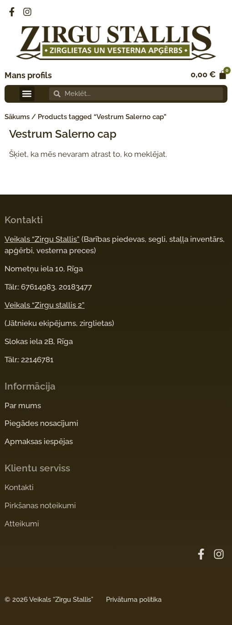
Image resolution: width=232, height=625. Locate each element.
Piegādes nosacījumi (41, 423)
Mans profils (28, 75)
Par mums (23, 405)
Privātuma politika (133, 599)
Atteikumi (22, 523)
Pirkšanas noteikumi (40, 505)
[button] (27, 93)
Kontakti (19, 487)
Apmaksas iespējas (39, 441)
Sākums (17, 117)
